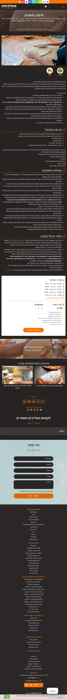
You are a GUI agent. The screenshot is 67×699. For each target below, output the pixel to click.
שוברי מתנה (33, 529)
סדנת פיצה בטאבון (33, 625)
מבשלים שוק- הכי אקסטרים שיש (33, 579)
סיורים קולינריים (33, 609)
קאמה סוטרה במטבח (33, 661)
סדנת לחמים (33, 618)
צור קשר (33, 534)
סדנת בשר (33, 522)
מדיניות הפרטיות (52, 698)
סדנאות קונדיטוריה (33, 520)
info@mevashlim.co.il (17, 240)
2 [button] (34, 62)
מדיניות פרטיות (33, 539)
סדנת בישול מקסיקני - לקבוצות (33, 599)
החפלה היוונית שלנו (33, 566)
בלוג (33, 532)
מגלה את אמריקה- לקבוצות (33, 597)
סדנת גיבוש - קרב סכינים (33, 582)
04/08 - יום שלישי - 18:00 (54, 292)
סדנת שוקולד (33, 628)
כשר (43, 1)
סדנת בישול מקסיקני (33, 556)
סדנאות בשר (33, 527)
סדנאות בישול (34, 517)
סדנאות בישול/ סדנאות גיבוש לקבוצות (33, 524)
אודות (33, 515)
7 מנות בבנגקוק (33, 659)
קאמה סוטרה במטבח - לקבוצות (33, 669)
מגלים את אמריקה (33, 563)
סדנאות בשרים (33, 640)
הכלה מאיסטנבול (33, 568)
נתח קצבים (33, 546)
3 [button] (32, 62)
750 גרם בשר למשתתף (33, 548)
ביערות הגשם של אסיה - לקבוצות (33, 602)
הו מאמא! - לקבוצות (33, 664)
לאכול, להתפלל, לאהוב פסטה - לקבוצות (33, 589)
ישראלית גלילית (33, 571)
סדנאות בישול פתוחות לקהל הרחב (33, 29)
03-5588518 (32, 678)
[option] (33, 50)
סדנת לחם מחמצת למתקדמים (33, 620)
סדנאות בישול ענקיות (33, 612)
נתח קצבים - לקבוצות (34, 584)
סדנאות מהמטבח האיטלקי (33, 642)
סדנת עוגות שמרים (33, 623)
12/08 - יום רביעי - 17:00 (55, 295)
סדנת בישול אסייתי (33, 645)
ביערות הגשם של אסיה (33, 561)
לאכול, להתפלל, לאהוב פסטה (33, 558)
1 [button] (35, 62)
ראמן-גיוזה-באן (33, 573)
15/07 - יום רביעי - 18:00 (55, 284)
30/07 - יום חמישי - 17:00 (54, 289)
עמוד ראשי (47, 29)
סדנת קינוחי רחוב (33, 630)
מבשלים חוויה (33, 512)
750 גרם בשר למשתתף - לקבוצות (33, 594)
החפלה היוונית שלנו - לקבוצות (33, 587)
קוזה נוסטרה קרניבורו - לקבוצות (33, 592)
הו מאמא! (33, 656)
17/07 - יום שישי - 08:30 (55, 287)
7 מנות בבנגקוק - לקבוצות (33, 666)
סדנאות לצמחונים (34, 647)
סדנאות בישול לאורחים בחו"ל (33, 604)
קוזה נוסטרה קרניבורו (33, 551)
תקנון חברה (9, 270)
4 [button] (31, 62)
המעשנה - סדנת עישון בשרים (33, 553)
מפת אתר (33, 537)
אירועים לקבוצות (33, 607)
